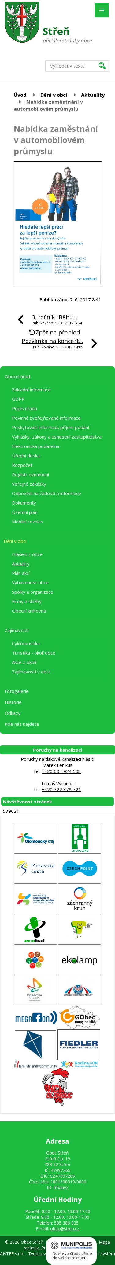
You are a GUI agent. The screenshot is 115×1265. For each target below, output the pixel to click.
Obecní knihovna (29, 611)
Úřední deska (26, 456)
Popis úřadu (24, 408)
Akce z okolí (24, 662)
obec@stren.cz (64, 1229)
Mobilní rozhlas (27, 522)
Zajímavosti (17, 630)
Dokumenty (24, 503)
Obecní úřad (17, 376)
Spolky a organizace (32, 592)
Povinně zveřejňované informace (46, 418)
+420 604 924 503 (61, 771)
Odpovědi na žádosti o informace (46, 493)
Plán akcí (21, 573)
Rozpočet (22, 465)
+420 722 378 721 (61, 789)
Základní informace (31, 389)
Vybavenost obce (30, 582)
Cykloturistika (26, 643)
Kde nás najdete (22, 724)
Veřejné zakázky (29, 484)
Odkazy (12, 713)
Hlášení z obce (27, 554)
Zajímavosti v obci (31, 672)
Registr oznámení (30, 474)
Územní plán (25, 512)
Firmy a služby (27, 601)
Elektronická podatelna (35, 446)
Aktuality (93, 94)
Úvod (20, 94)
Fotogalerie (17, 691)
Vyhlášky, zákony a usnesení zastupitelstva (57, 437)
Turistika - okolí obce (33, 653)
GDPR (18, 399)
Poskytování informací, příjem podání (50, 427)
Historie (13, 702)
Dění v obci (53, 94)
